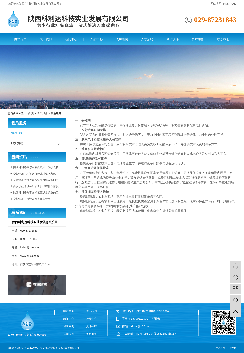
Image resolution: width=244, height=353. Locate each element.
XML (233, 3)
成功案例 (122, 39)
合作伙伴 (172, 39)
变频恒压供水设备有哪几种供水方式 (34, 173)
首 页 (31, 113)
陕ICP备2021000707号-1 (31, 348)
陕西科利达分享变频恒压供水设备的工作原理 (38, 192)
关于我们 (46, 39)
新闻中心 (71, 39)
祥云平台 (231, 348)
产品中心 (96, 39)
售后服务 (198, 39)
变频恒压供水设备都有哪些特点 (32, 198)
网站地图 (215, 3)
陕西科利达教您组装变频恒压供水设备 (36, 167)
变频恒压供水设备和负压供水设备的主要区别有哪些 (38, 179)
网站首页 (20, 39)
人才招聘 (147, 39)
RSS (226, 3)
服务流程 (17, 143)
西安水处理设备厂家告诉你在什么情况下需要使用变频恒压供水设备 (38, 186)
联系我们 (223, 39)
